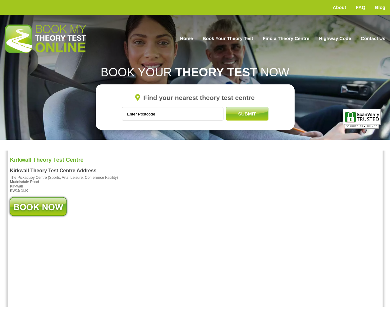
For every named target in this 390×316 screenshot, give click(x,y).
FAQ (360, 7)
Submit (247, 113)
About (339, 7)
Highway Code (335, 38)
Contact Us (373, 38)
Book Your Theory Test (228, 38)
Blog (380, 7)
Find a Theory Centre (286, 38)
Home (186, 38)
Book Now (38, 206)
